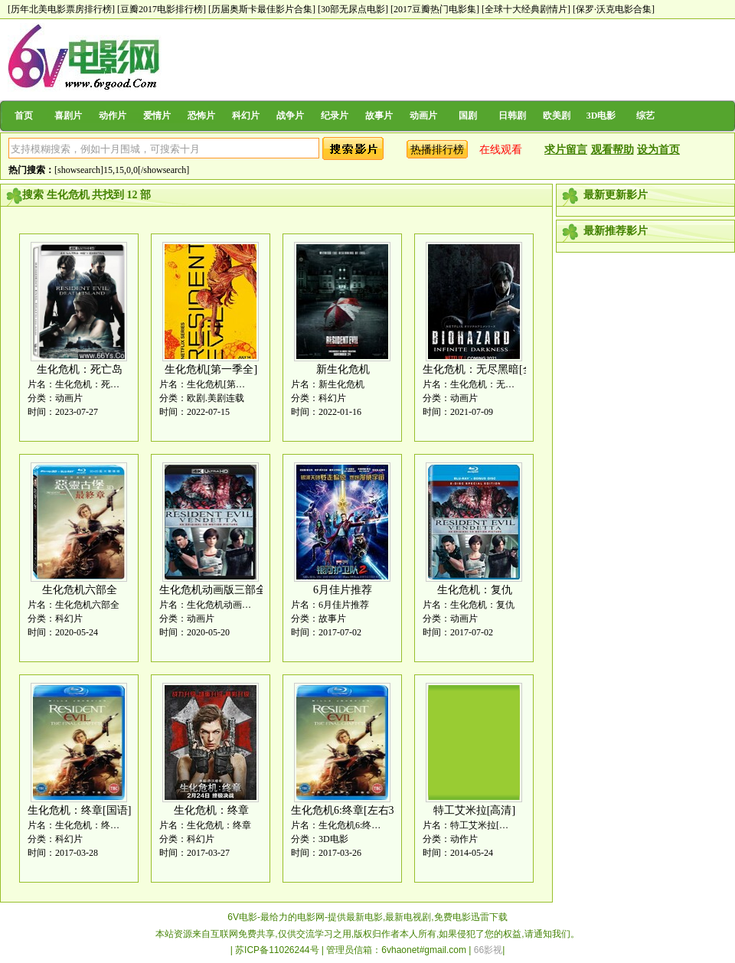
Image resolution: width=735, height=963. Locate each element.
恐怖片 (201, 115)
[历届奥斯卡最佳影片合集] (261, 9)
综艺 (645, 115)
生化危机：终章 (211, 810)
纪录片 (334, 115)
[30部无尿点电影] (353, 9)
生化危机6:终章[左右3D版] (353, 810)
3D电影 (601, 115)
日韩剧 (512, 115)
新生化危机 (343, 369)
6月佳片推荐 (342, 590)
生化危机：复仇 (474, 590)
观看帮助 (612, 149)
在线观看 (500, 149)
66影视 (488, 950)
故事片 (379, 115)
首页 (24, 115)
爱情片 (157, 115)
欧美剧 (556, 115)
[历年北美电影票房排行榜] (61, 9)
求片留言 (565, 149)
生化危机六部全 (79, 590)
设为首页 (658, 149)
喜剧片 (68, 115)
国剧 (468, 115)
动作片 (112, 115)
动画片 (423, 115)
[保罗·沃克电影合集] (614, 9)
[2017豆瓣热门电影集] (434, 9)
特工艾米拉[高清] (474, 810)
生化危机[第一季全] (211, 369)
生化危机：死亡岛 (79, 369)
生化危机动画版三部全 (212, 590)
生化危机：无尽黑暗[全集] (485, 369)
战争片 (290, 115)
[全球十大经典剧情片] (526, 9)
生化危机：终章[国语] (79, 810)
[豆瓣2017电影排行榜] (161, 9)
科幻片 (246, 115)
